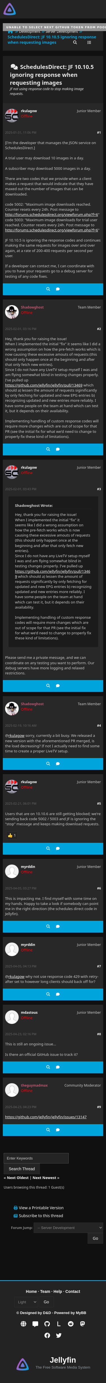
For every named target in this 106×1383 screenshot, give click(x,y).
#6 (99, 888)
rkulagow (29, 110)
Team (45, 1291)
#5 (99, 803)
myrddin (28, 866)
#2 (99, 329)
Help (57, 1291)
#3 (99, 489)
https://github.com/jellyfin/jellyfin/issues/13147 (45, 1116)
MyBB (81, 1313)
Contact (72, 1291)
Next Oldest (18, 1177)
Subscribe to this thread (41, 1215)
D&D (47, 1313)
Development (29, 31)
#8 (99, 1034)
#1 (99, 132)
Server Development (62, 31)
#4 (99, 725)
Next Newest (44, 1177)
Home (31, 1291)
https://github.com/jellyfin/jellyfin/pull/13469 (44, 385)
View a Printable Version (41, 1207)
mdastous (29, 1012)
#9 (99, 1107)
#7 (99, 966)
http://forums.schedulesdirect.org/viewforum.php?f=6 (51, 214)
